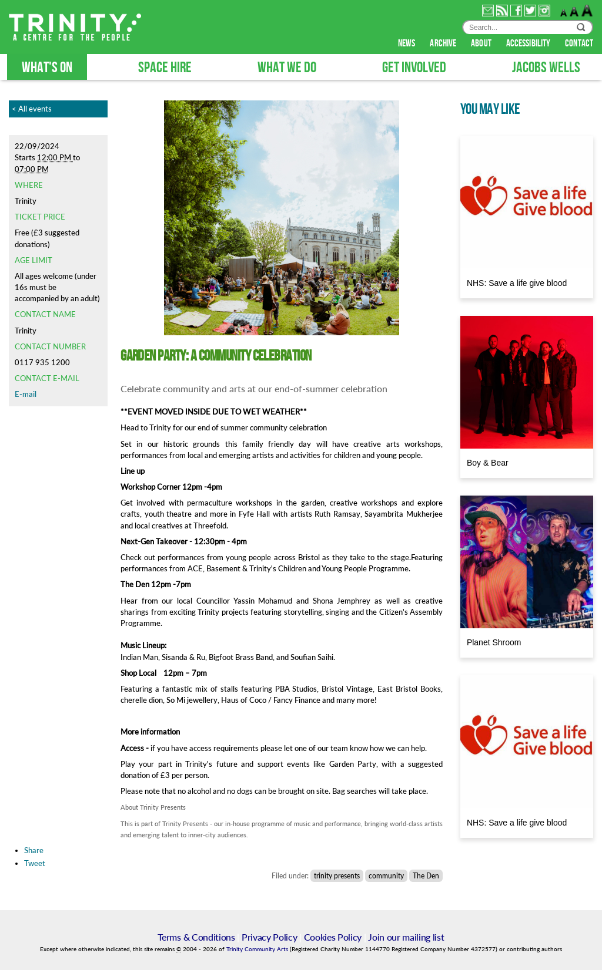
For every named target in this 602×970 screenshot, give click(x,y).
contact (579, 43)
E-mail (25, 394)
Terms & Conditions (196, 936)
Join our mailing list (406, 936)
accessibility (529, 43)
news (407, 43)
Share (34, 850)
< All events (32, 108)
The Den (426, 875)
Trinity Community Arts (258, 949)
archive (444, 43)
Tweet (34, 863)
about (482, 43)
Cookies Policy (333, 936)
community (386, 875)
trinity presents (337, 875)
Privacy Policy (269, 936)
